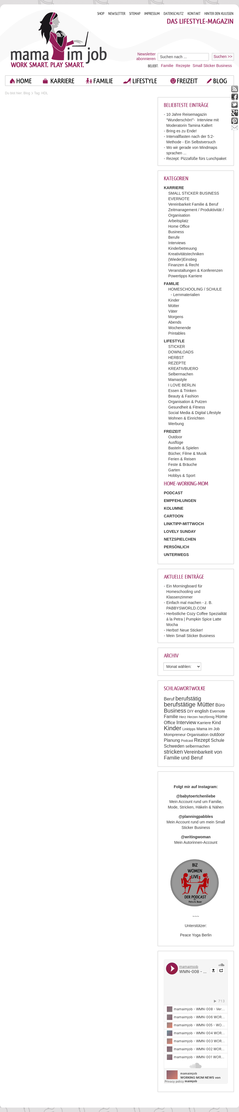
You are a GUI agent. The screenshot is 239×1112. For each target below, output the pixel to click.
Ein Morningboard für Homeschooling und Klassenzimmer (184, 591)
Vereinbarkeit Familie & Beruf (193, 204)
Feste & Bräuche (182, 464)
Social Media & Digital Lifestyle (194, 412)
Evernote (217, 711)
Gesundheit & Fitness (186, 407)
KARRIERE (62, 81)
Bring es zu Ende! (181, 131)
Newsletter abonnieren (146, 56)
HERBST (176, 357)
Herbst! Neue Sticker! (184, 630)
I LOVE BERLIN (182, 385)
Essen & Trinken (182, 390)
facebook (234, 96)
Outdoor (175, 437)
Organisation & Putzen (187, 401)
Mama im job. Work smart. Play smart (59, 39)
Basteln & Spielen (183, 448)
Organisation (197, 734)
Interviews (177, 243)
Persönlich (176, 547)
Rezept (202, 740)
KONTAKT (194, 13)
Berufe (174, 237)
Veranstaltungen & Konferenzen (195, 270)
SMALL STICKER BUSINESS (193, 193)
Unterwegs (176, 554)
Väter (172, 311)
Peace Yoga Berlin (195, 935)
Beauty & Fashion (183, 396)
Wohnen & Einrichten (186, 418)
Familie (167, 65)
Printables (176, 333)
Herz (182, 717)
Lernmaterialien (186, 294)
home (24, 81)
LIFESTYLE (144, 81)
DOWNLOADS (181, 352)
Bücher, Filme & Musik (187, 453)
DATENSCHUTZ (174, 13)
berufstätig (188, 698)
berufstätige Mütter (189, 704)
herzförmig (206, 717)
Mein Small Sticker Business (190, 635)
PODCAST (173, 493)
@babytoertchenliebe (195, 796)
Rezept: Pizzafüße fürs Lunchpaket (196, 158)
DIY (190, 711)
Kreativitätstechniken (186, 254)
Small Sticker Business (212, 65)
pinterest (234, 120)
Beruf (169, 699)
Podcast (187, 741)
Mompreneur (175, 734)
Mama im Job (208, 729)
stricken (173, 752)
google (234, 112)
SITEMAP (134, 13)
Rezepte (183, 65)
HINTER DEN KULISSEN (218, 13)
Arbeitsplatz (178, 221)
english (202, 711)
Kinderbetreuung (182, 248)
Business (176, 232)
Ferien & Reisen (182, 459)
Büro (220, 705)
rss (234, 88)
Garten (174, 470)
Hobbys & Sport (181, 475)
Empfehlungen (180, 500)
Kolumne (173, 508)
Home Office (179, 226)
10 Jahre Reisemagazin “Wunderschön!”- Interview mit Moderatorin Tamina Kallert (192, 120)
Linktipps (188, 729)
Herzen (192, 717)
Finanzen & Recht (183, 265)
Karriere (204, 723)
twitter (234, 104)
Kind (216, 722)
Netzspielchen (180, 539)
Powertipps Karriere (185, 276)
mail (234, 128)
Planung (172, 740)
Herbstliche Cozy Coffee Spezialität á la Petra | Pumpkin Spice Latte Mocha (196, 619)
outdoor (217, 734)
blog (220, 81)
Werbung (176, 423)
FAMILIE (103, 81)
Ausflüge (175, 442)
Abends (174, 322)
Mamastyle (177, 379)
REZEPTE (177, 363)
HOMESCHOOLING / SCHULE (195, 289)
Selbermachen (180, 374)
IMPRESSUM (152, 13)
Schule (217, 740)
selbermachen (198, 746)
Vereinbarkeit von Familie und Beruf (193, 755)
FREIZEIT (187, 81)
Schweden (174, 746)
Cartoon (173, 516)
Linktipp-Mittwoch (184, 524)
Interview (186, 722)
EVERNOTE (178, 199)
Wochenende (179, 328)
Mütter (173, 305)
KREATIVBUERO (183, 368)
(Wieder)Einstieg (182, 259)
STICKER (176, 346)
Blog (26, 93)
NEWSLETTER (116, 13)
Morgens (175, 317)
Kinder (173, 300)
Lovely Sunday (180, 531)
